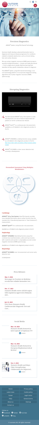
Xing (13, 416)
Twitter (15, 413)
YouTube (23, 413)
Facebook (6, 413)
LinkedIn (5, 416)
